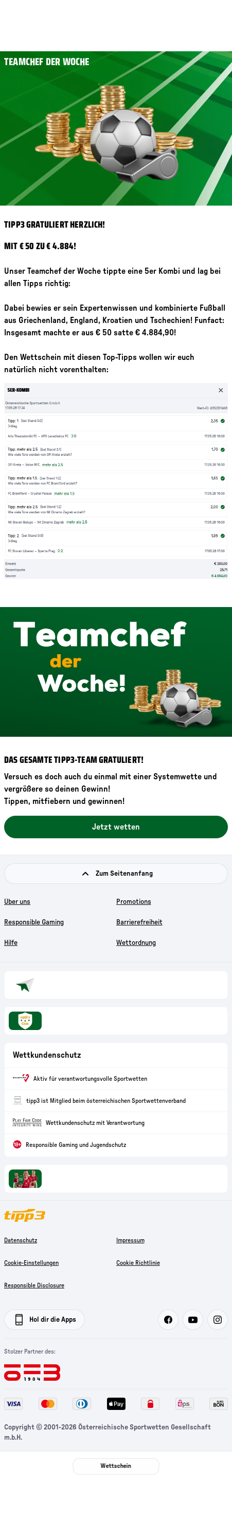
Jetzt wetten (116, 827)
